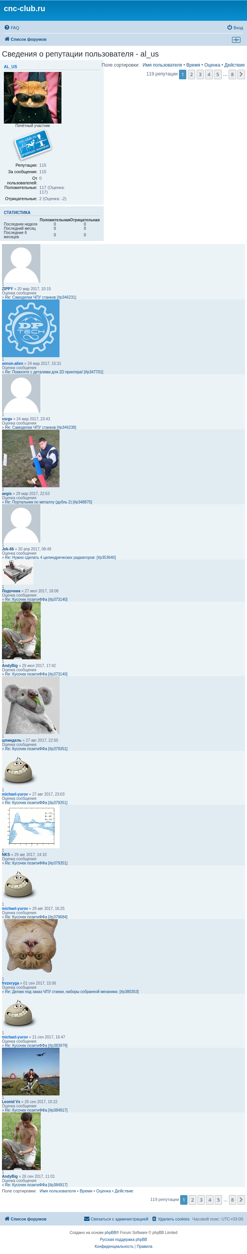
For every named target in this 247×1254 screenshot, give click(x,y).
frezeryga (10, 983)
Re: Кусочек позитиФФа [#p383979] (36, 1045)
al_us (10, 66)
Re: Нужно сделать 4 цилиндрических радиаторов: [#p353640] (60, 557)
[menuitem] (11, 27)
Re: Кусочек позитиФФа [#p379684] (36, 917)
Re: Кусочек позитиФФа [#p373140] (36, 599)
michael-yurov (15, 794)
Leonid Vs (11, 1102)
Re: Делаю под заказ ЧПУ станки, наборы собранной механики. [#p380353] (72, 992)
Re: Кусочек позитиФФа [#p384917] (36, 1110)
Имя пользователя (162, 65)
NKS (6, 855)
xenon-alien (12, 363)
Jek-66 (8, 549)
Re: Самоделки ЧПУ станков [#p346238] (40, 427)
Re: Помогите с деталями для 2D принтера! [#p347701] (54, 372)
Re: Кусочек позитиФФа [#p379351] (36, 749)
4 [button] (208, 74)
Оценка (212, 65)
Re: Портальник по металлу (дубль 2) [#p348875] (48, 502)
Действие (234, 65)
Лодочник (11, 591)
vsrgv (7, 419)
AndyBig (10, 666)
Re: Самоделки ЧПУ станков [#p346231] (40, 297)
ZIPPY (7, 289)
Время (193, 65)
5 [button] (217, 74)
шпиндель (12, 740)
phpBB (110, 1233)
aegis (7, 494)
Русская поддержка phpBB (123, 1239)
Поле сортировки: (120, 65)
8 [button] (232, 74)
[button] (241, 74)
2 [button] (191, 74)
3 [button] (200, 74)
